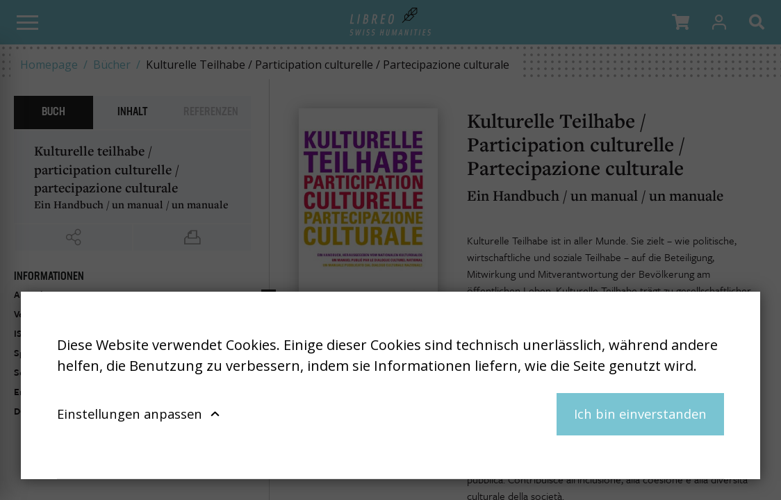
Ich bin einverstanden (640, 413)
